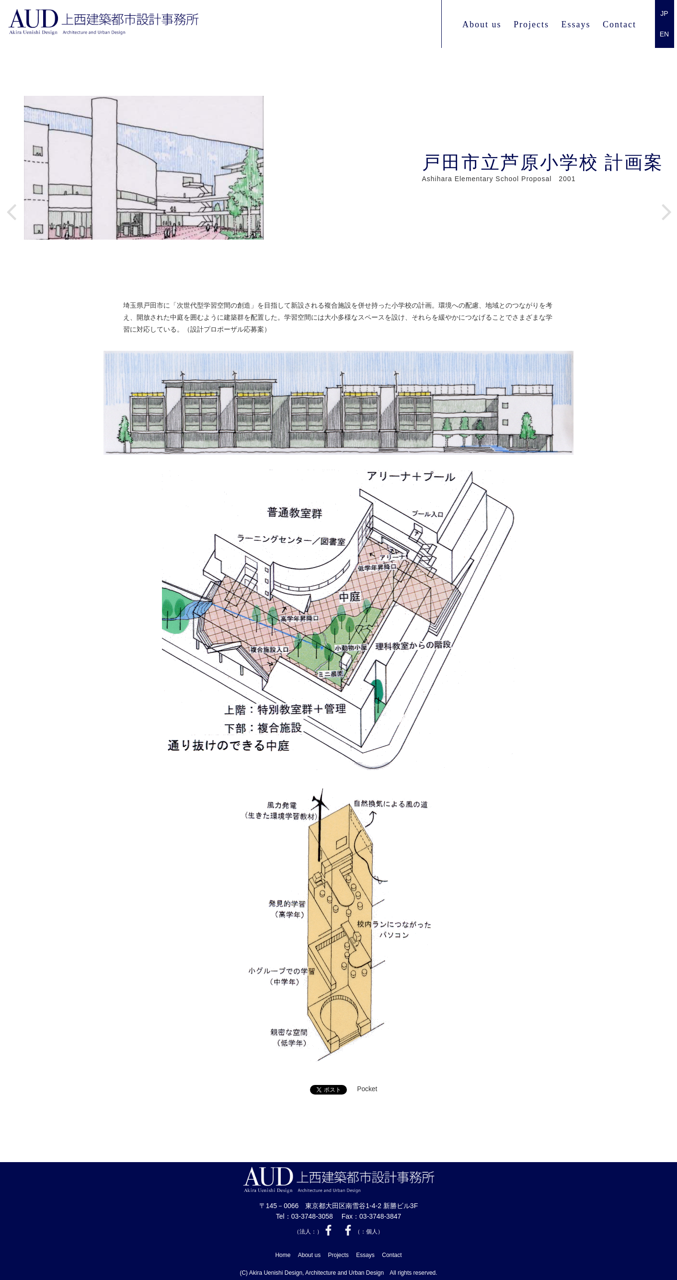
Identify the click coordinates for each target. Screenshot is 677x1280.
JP (664, 13)
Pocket (367, 1089)
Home (282, 1253)
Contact (619, 24)
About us (482, 24)
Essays (576, 24)
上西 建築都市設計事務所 (129, 24)
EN (664, 34)
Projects (531, 24)
